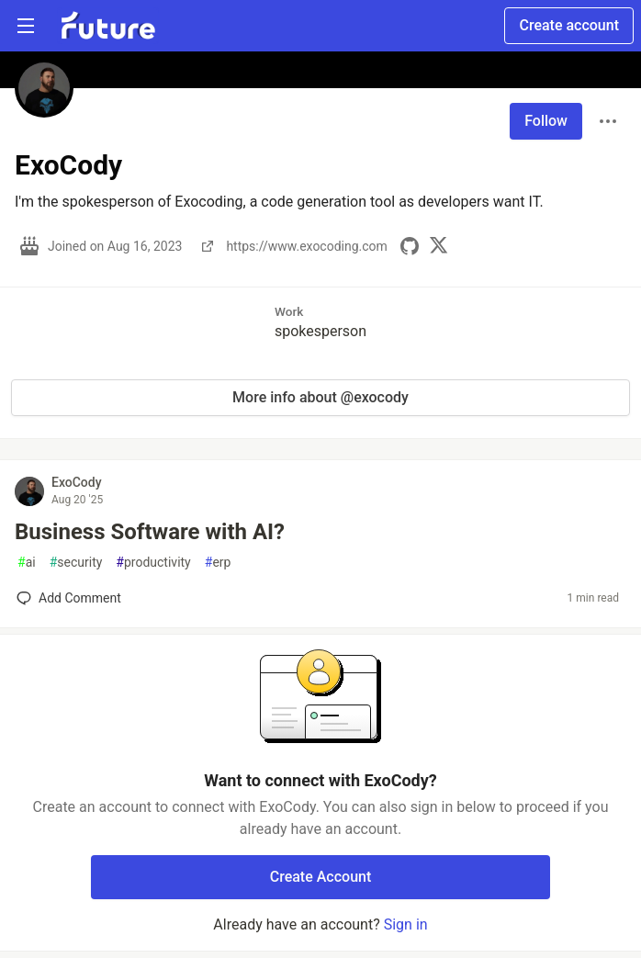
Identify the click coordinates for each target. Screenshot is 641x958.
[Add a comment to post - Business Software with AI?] (69, 598)
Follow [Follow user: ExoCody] (546, 121)
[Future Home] (107, 25)
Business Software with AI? (150, 532)
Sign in (406, 924)
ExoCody (76, 482)
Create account (569, 25)
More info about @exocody (320, 397)
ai (26, 562)
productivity (153, 562)
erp (218, 562)
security (76, 562)
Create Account (321, 876)
